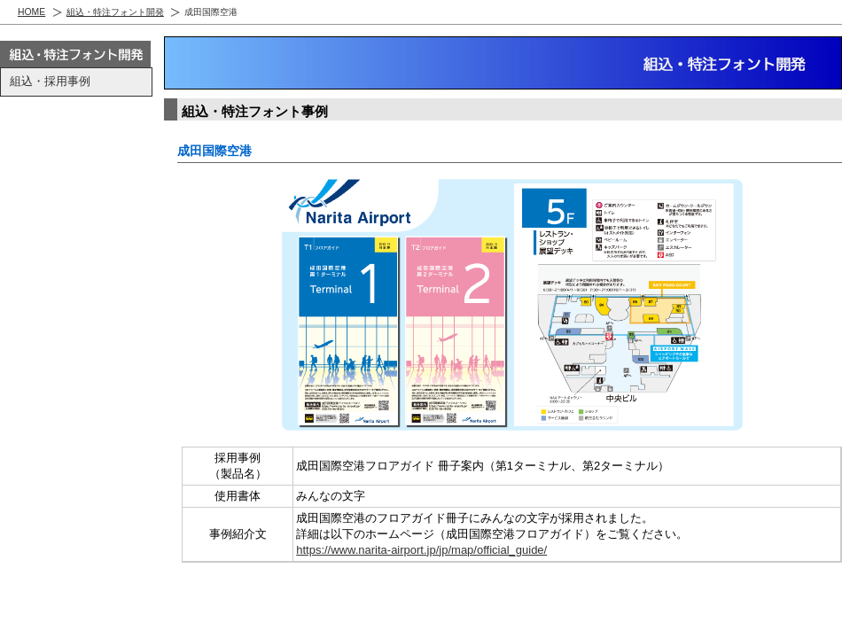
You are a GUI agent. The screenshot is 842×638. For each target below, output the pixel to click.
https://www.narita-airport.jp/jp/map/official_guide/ (421, 549)
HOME (31, 12)
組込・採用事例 (50, 81)
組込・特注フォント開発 (115, 12)
